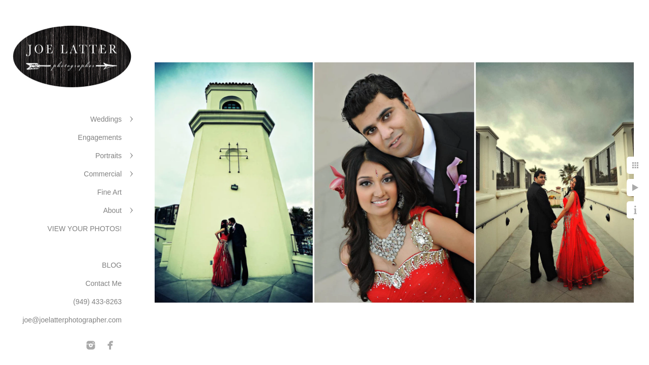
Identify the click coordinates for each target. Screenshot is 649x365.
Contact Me (103, 283)
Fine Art (109, 192)
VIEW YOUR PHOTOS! (84, 229)
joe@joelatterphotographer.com (72, 320)
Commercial (103, 174)
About (112, 210)
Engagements (100, 137)
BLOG (112, 265)
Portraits (108, 156)
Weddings (106, 119)
